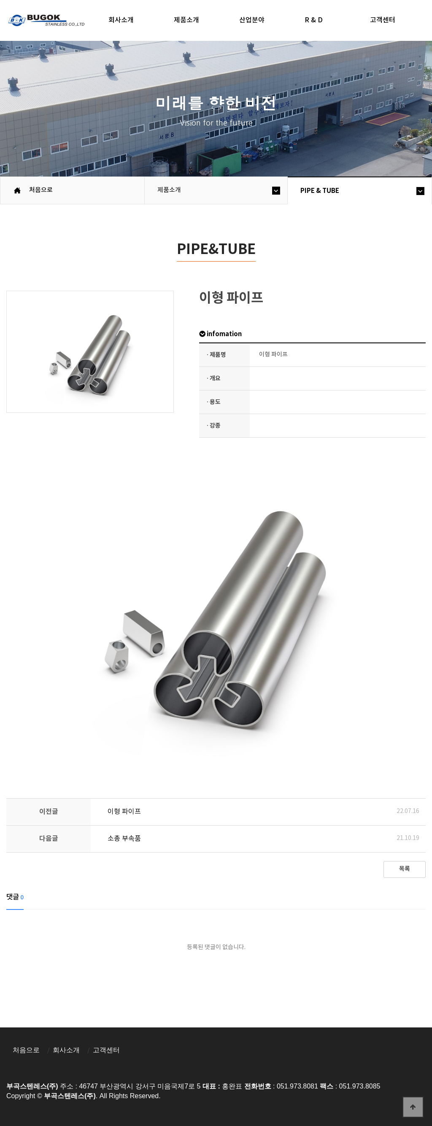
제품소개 (186, 20)
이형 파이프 (124, 812)
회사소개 (121, 20)
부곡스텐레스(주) (47, 21)
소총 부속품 (124, 838)
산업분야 (252, 20)
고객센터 (106, 1050)
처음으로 (26, 1050)
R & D (314, 20)
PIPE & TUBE (319, 191)
